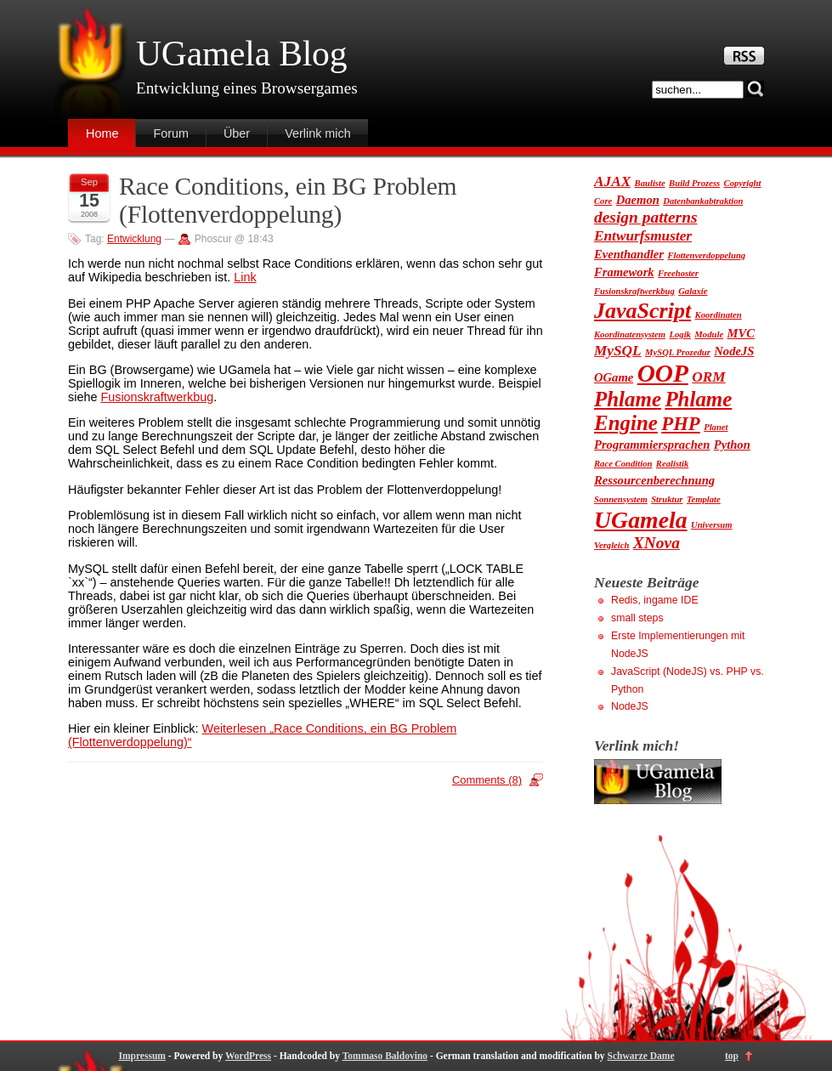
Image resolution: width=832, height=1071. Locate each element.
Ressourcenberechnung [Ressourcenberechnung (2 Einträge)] (654, 480)
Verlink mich (318, 133)
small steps (637, 618)
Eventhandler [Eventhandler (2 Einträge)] (629, 254)
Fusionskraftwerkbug (156, 397)
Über (237, 133)
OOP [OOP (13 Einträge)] (662, 373)
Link (245, 277)
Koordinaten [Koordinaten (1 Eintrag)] (718, 315)
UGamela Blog (241, 53)
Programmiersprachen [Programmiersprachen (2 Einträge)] (652, 444)
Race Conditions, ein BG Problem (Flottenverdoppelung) (287, 200)
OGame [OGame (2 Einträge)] (613, 377)
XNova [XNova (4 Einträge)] (656, 543)
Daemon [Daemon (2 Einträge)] (637, 200)
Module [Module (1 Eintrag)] (708, 334)
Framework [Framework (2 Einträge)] (624, 272)
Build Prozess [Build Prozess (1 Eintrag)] (694, 183)
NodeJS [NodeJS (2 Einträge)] (734, 351)
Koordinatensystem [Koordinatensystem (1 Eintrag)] (629, 334)
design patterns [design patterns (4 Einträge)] (646, 217)
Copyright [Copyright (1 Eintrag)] (742, 183)
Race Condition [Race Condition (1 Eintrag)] (623, 463)
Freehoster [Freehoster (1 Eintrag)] (678, 273)
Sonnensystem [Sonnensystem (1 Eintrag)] (621, 499)
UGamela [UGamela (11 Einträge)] (641, 520)
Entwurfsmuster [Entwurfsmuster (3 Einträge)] (643, 236)
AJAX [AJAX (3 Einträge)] (612, 181)
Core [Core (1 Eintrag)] (603, 201)
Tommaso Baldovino (384, 1056)
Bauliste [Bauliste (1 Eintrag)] (650, 183)
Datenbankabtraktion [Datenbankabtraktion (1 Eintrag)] (703, 201)
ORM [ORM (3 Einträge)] (708, 377)
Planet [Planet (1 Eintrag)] (715, 427)
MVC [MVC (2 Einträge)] (741, 333)
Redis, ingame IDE (655, 600)
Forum (171, 133)
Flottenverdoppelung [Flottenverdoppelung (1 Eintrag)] (706, 255)
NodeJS (629, 706)
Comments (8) (487, 780)
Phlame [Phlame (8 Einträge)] (627, 399)
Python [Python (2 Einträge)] (732, 444)
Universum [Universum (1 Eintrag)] (712, 525)
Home (102, 133)
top (732, 1056)
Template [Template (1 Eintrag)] (704, 499)
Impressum (141, 1056)
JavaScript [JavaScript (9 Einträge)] (642, 310)
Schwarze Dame (641, 1056)
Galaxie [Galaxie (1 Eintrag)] (692, 291)
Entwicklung (134, 239)
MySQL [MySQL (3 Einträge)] (618, 351)
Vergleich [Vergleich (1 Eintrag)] (611, 545)
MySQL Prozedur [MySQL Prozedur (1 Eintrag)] (677, 352)
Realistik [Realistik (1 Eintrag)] (672, 463)
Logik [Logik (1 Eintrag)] (679, 334)
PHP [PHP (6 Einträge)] (680, 423)
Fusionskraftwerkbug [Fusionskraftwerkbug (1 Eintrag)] (634, 291)
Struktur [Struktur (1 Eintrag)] (666, 499)
